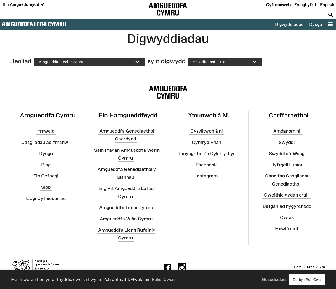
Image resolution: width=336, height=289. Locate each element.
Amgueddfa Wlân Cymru (126, 218)
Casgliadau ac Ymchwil (46, 142)
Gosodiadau (274, 279)
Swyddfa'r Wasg (286, 153)
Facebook (206, 164)
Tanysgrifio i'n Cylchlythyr (206, 153)
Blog (46, 164)
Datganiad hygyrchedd (286, 206)
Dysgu (315, 24)
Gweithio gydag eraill (286, 195)
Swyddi (287, 142)
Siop (46, 187)
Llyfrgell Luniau (286, 164)
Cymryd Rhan (206, 142)
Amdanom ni (286, 131)
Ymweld (46, 131)
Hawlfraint (286, 228)
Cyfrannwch (278, 4)
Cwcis (287, 217)
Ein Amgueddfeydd (23, 4)
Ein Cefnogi (46, 175)
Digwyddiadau (289, 24)
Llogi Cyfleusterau (46, 198)
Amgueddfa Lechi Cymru (34, 24)
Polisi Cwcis (164, 279)
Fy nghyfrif (305, 4)
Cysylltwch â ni (206, 131)
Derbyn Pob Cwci (307, 279)
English (327, 4)
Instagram (206, 175)
